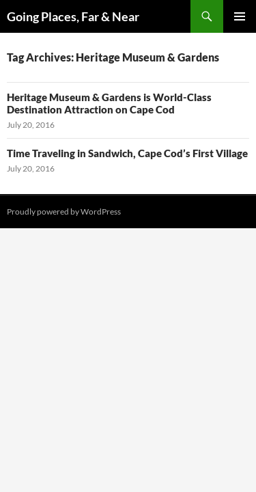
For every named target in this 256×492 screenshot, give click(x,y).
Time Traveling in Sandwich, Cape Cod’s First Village (127, 153)
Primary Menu (239, 16)
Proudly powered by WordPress (64, 211)
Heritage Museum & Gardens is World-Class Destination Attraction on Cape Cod (109, 103)
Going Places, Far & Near (73, 16)
